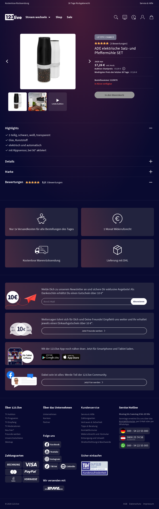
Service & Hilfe (87, 414)
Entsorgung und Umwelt (92, 438)
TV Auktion (10, 414)
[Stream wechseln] (38, 17)
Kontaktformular (89, 430)
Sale (69, 17)
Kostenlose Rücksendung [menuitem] (17, 3)
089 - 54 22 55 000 (137, 431)
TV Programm (11, 418)
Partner (46, 422)
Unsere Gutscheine (14, 438)
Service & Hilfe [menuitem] (146, 3)
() (118, 43)
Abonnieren (138, 301)
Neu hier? (9, 430)
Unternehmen (49, 414)
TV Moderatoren (12, 426)
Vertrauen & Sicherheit (91, 422)
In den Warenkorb (114, 95)
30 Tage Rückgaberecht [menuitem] (79, 3)
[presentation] (7, 62)
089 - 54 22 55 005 (137, 445)
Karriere (47, 418)
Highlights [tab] (78, 128)
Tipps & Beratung (89, 426)
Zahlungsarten (88, 418)
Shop (59, 17)
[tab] (79, 182)
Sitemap (9, 442)
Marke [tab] (78, 172)
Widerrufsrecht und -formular (95, 434)
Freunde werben (13, 434)
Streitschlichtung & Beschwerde (96, 442)
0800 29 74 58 (135, 437)
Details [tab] (78, 161)
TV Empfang (10, 422)
